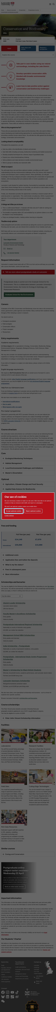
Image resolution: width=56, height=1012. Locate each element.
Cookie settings (9, 515)
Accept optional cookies (13, 511)
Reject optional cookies (33, 511)
